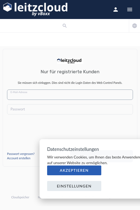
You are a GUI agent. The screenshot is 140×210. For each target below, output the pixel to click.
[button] (115, 9)
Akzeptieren (74, 170)
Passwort (18, 109)
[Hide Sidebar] (129, 9)
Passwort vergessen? (21, 153)
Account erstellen (18, 158)
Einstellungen (74, 186)
